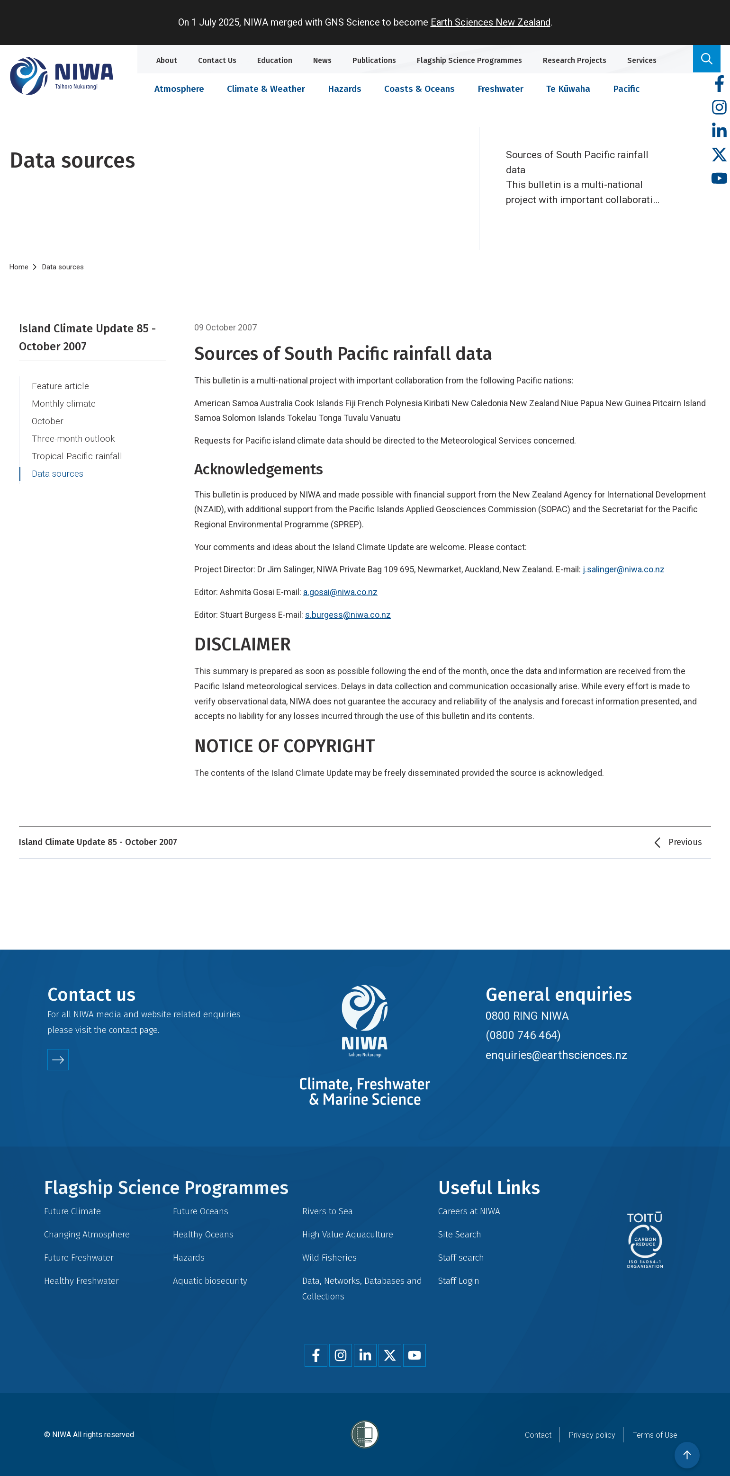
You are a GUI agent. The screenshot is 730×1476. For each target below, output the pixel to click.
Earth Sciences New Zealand (490, 22)
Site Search (459, 1234)
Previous (685, 842)
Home (18, 267)
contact (123, 1029)
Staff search (461, 1257)
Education (274, 60)
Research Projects (574, 60)
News (322, 60)
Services (642, 60)
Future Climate (72, 1211)
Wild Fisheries (329, 1257)
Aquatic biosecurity (210, 1280)
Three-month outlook (73, 439)
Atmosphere (179, 88)
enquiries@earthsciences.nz (556, 1055)
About (166, 60)
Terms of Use (655, 1435)
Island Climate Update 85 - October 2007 (87, 337)
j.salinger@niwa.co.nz (624, 569)
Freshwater (500, 88)
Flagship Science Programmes (469, 60)
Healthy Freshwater (81, 1280)
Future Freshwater (79, 1257)
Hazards (344, 88)
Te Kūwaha (568, 88)
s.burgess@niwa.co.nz (348, 615)
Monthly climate (64, 404)
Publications (374, 60)
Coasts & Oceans (419, 88)
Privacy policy (592, 1435)
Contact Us (217, 60)
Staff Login (458, 1280)
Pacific (626, 88)
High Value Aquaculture (347, 1234)
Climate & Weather (266, 88)
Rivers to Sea (327, 1211)
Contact (538, 1435)
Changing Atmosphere (87, 1234)
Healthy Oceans (203, 1234)
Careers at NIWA (469, 1211)
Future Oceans (200, 1211)
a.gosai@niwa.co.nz (340, 592)
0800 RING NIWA (527, 1016)
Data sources (57, 474)
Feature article (60, 386)
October (47, 421)
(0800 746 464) (523, 1035)
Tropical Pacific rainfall (77, 456)
